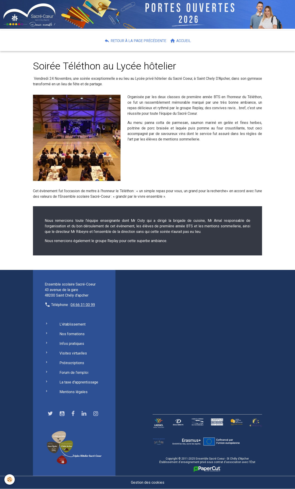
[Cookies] (10, 479)
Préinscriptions (71, 363)
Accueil (180, 40)
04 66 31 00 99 (83, 305)
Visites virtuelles (73, 353)
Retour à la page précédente (135, 40)
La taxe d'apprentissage (78, 382)
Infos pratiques (71, 343)
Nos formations (72, 334)
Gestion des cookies (147, 482)
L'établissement (72, 324)
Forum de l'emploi (73, 372)
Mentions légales (73, 392)
